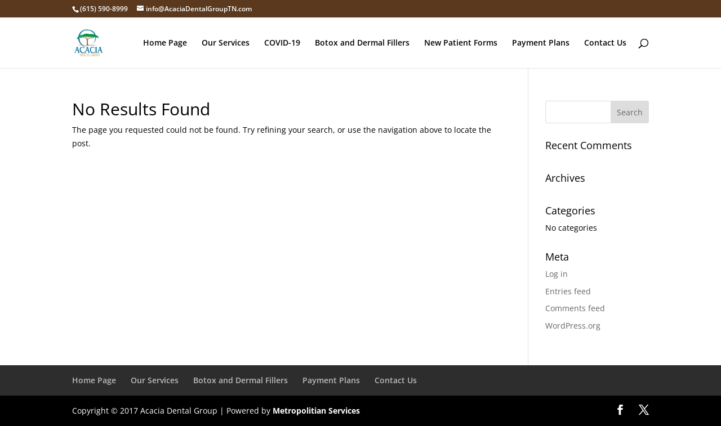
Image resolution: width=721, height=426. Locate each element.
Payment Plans (540, 43)
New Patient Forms (460, 43)
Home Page (165, 43)
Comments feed (575, 308)
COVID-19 (282, 43)
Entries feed (568, 291)
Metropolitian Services (316, 410)
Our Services (226, 43)
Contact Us (605, 43)
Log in (556, 273)
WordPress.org (572, 325)
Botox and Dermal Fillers (362, 43)
